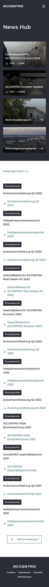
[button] (44, 6)
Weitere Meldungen (24, 539)
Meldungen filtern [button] (16, 171)
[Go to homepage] (13, 6)
